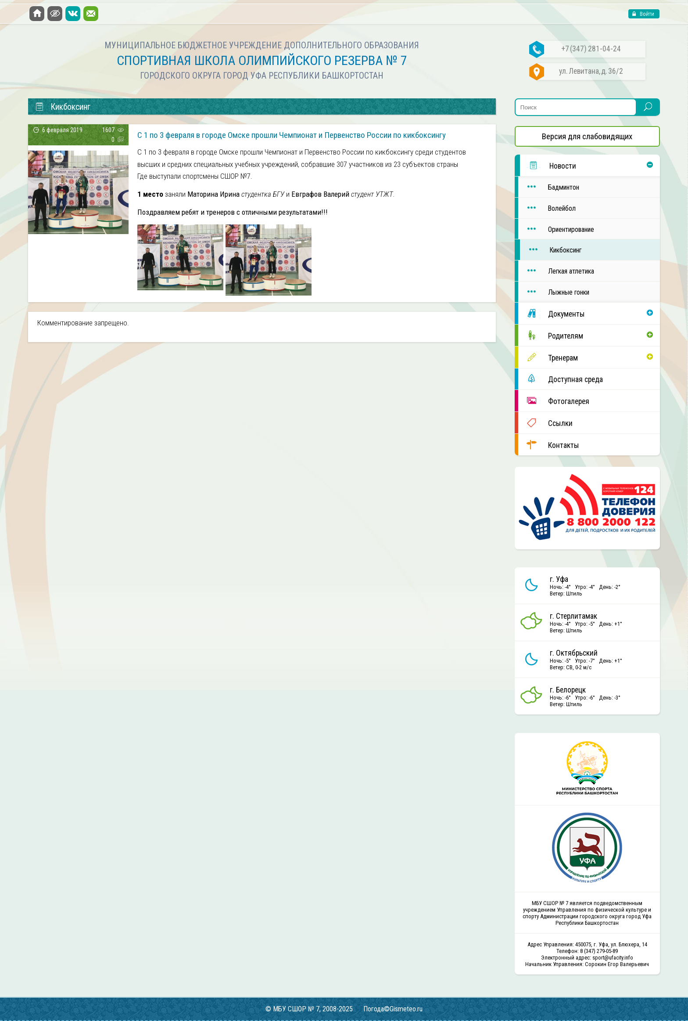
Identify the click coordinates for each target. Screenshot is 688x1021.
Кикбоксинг (550, 250)
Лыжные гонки (553, 292)
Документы (551, 313)
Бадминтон (548, 187)
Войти (646, 14)
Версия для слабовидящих (587, 136)
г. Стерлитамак (573, 616)
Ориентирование (556, 229)
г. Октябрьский (574, 653)
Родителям (550, 335)
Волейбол (547, 208)
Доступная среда (560, 378)
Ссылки (545, 422)
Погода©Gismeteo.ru (393, 1009)
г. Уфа (559, 579)
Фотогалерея (553, 400)
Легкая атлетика (556, 271)
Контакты (548, 444)
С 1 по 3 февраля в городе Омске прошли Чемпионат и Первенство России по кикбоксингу (291, 135)
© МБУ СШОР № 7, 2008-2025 (309, 1009)
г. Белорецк (568, 689)
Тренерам (548, 357)
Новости (548, 165)
